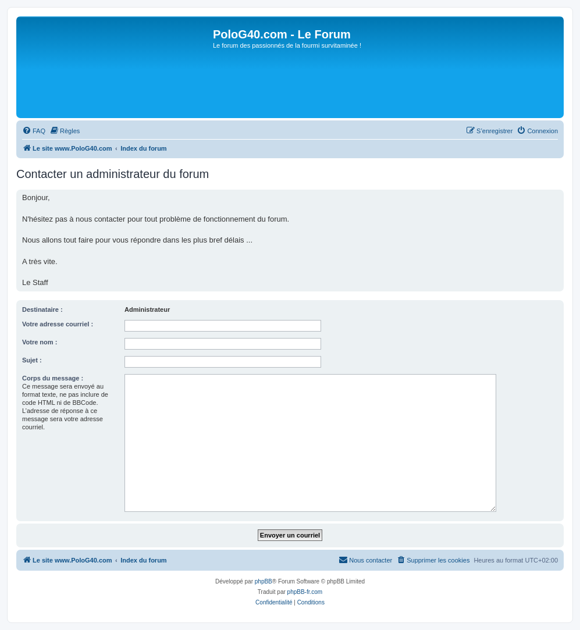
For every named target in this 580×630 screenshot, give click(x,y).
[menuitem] (33, 131)
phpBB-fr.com (305, 592)
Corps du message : (52, 378)
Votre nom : (39, 342)
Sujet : (32, 360)
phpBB (263, 581)
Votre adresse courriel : (57, 324)
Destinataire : (42, 309)
